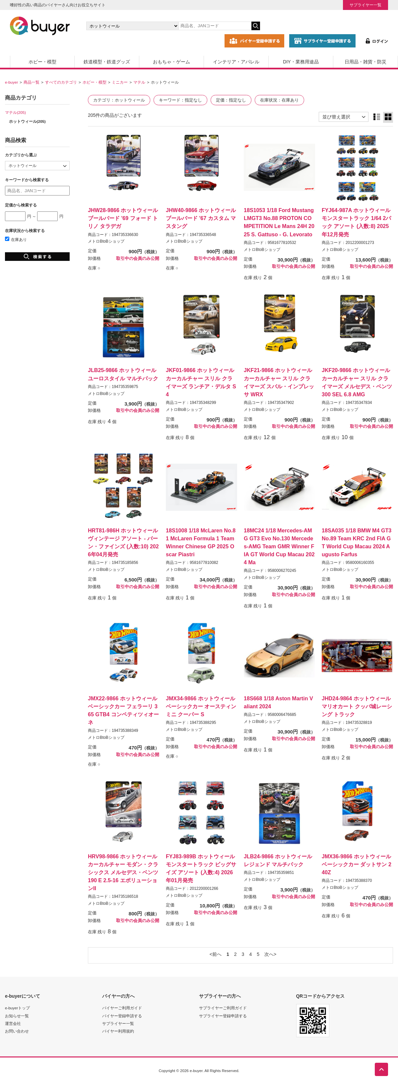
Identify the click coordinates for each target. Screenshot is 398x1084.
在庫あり (16, 239)
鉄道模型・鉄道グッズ (107, 61)
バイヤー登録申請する (122, 1016)
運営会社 (13, 1023)
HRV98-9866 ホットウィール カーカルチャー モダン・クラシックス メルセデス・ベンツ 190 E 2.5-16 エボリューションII (123, 872)
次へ (269, 954)
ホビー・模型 (42, 61)
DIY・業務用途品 (300, 61)
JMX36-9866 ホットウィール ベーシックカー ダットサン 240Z (356, 864)
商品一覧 (31, 82)
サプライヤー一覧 (365, 5)
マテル (139, 82)
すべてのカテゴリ (61, 82)
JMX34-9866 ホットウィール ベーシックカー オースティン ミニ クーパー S (201, 706)
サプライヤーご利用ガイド (223, 1008)
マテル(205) (15, 112)
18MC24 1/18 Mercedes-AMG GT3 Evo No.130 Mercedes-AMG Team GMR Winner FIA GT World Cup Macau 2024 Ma (279, 546)
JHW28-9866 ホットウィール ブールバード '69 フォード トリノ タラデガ (123, 218)
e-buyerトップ (17, 1008)
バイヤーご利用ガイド (122, 1008)
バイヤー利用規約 (118, 1031)
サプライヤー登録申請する (223, 1016)
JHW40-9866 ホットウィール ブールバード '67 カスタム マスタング (201, 218)
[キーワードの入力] (214, 26)
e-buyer (11, 82)
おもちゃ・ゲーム (171, 61)
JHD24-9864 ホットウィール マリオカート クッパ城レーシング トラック (357, 706)
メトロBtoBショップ (106, 241)
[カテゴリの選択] (132, 26)
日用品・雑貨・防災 (365, 61)
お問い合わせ (17, 1031)
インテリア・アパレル (236, 61)
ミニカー (120, 82)
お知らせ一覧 (17, 1016)
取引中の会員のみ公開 (137, 258)
